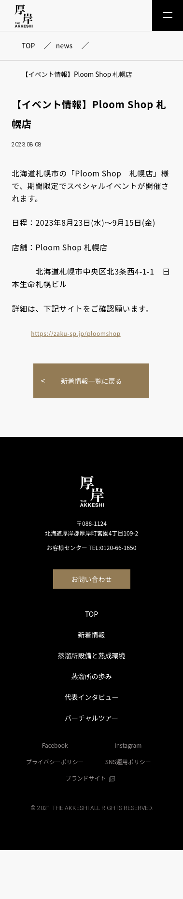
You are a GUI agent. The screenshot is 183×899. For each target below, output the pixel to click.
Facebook (55, 745)
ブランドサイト (91, 778)
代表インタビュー (92, 697)
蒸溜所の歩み (91, 676)
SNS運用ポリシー (128, 761)
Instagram (127, 745)
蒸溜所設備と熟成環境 (92, 655)
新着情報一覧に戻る (91, 381)
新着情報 (91, 634)
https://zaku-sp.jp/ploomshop (75, 333)
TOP (91, 614)
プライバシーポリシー (55, 761)
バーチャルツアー (91, 718)
